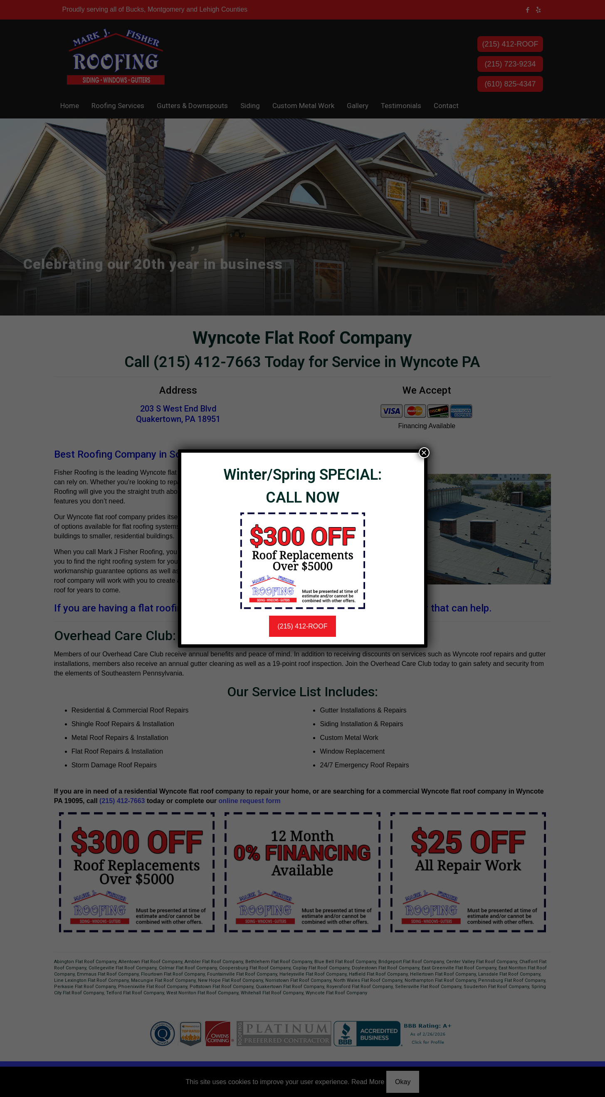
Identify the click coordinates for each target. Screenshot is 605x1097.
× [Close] (424, 452)
